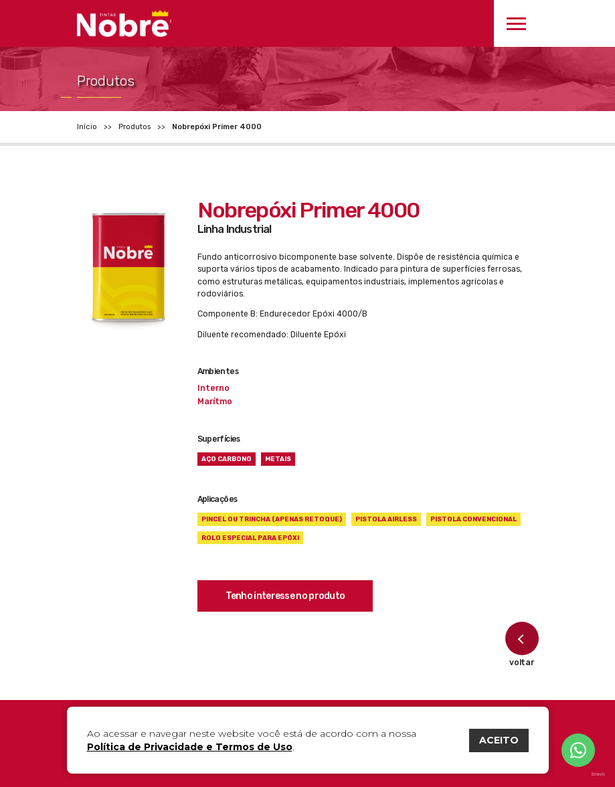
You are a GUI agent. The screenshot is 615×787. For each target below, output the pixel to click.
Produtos (134, 126)
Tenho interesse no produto (285, 596)
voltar (522, 644)
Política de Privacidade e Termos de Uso (189, 747)
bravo (598, 774)
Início (87, 126)
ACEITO (499, 740)
